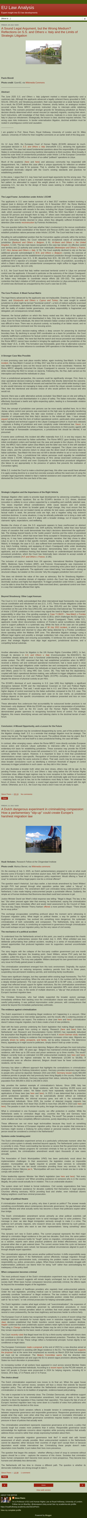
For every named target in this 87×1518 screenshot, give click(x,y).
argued (4, 419)
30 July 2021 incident (57, 627)
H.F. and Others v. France (33, 557)
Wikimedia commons (41, 866)
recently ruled (17, 1335)
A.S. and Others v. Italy (37, 655)
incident (4, 363)
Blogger (48, 1515)
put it (30, 1169)
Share (5, 798)
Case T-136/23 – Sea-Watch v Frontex (68, 614)
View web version (43, 1490)
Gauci (78, 424)
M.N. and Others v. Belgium (49, 253)
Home (43, 1485)
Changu (16, 1327)
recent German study (68, 1035)
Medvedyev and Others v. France (70, 248)
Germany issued (64, 1073)
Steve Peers (20, 1498)
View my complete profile (11, 1510)
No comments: (27, 794)
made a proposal (34, 1347)
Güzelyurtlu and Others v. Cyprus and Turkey (35, 300)
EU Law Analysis (17, 7)
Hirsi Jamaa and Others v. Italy (21, 250)
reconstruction (27, 222)
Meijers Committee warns (49, 1355)
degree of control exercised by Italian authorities (23, 439)
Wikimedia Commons (35, 83)
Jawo (3, 1322)
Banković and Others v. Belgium (28, 242)
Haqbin (4, 1325)
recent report (56, 1368)
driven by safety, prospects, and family (28, 1040)
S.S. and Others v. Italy (34, 147)
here (27, 162)
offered (47, 907)
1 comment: (25, 1473)
